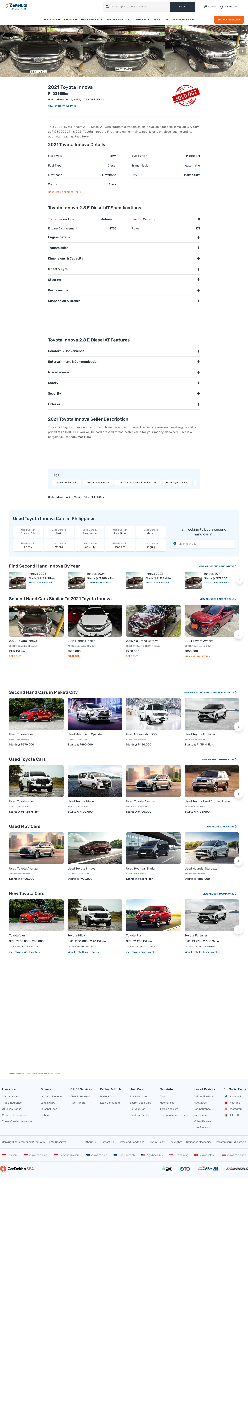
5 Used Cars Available (157, 583)
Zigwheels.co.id (36, 1154)
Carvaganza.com (67, 1154)
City (134, 175)
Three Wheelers (169, 1108)
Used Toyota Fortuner (200, 734)
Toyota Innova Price (65, 105)
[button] (242, 51)
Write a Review (202, 1121)
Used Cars (140, 19)
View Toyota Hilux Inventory (83, 952)
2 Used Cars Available (40, 583)
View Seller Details (197, 656)
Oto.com (10, 1154)
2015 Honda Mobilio (81, 641)
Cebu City (89, 545)
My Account (229, 7)
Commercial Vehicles (172, 1115)
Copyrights (175, 1141)
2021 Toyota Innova (98, 482)
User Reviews (202, 1127)
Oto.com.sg (178, 1154)
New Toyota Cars (225, 894)
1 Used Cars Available (99, 583)
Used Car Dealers (140, 1115)
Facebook (233, 1096)
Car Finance (201, 1115)
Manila (58, 545)
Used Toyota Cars (224, 759)
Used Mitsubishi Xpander (85, 734)
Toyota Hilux (76, 935)
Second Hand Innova (223, 566)
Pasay (28, 545)
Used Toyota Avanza (140, 801)
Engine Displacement (62, 228)
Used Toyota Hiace (81, 801)
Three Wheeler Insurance (17, 1121)
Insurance (50, 19)
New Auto (159, 19)
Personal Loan (48, 1108)
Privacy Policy (156, 1141)
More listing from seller (64, 192)
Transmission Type (61, 219)
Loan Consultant (110, 1102)
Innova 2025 (37, 574)
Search (183, 6)
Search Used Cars (140, 1102)
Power (136, 228)
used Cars (20, 1074)
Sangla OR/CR (49, 1102)
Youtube (232, 1102)
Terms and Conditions (131, 1141)
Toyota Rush (135, 935)
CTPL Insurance (11, 1108)
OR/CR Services (90, 19)
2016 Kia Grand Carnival (142, 641)
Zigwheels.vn (205, 1154)
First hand (55, 175)
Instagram (233, 1109)
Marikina (120, 545)
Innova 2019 (212, 574)
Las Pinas (120, 531)
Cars (162, 1096)
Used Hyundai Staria (140, 868)
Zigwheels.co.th (234, 1154)
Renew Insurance (229, 19)
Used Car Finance (51, 1096)
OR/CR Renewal (80, 1096)
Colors (52, 184)
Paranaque (89, 531)
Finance (69, 19)
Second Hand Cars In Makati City (215, 692)
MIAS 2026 (200, 1102)
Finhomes (46, 1115)
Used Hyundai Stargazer (202, 868)
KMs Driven (139, 156)
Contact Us (107, 1141)
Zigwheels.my (152, 1154)
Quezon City (28, 531)
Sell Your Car (137, 1108)
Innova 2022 (154, 574)
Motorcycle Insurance (15, 1115)
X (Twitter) (233, 1115)
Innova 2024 (96, 574)
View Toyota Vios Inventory (24, 952)
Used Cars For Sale (66, 482)
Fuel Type (54, 165)
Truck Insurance (12, 1102)
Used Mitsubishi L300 (141, 734)
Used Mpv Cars (226, 826)
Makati (151, 531)
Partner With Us (117, 19)
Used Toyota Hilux (22, 801)
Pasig (58, 531)
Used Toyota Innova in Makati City (137, 482)
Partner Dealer (108, 1096)
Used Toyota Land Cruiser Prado (207, 801)
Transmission (141, 165)
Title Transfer (78, 1102)
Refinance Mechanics (199, 1141)
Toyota (28, 1074)
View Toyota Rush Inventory (142, 952)
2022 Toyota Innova (23, 641)
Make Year (55, 156)
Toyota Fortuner (196, 935)
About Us (91, 1141)
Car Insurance (10, 1096)
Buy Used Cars (139, 1096)
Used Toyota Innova (177, 482)
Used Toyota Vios (21, 734)
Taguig (151, 545)
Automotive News (204, 1096)
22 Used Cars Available (216, 583)
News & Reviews (181, 19)
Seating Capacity (143, 219)
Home (11, 1074)
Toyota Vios (17, 935)
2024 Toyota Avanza (199, 641)
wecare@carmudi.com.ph (231, 1141)
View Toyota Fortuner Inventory (203, 952)
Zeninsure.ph (124, 1154)
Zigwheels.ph (96, 1154)
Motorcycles (167, 1102)
